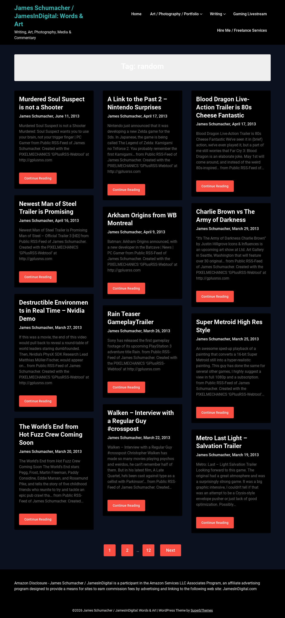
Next (170, 550)
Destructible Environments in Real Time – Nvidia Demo (53, 310)
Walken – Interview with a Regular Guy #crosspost (140, 421)
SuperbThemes (202, 610)
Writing (216, 14)
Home (136, 14)
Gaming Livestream (250, 14)
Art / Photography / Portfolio (174, 14)
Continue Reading (37, 178)
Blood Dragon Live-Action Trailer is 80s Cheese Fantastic (224, 107)
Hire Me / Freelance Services (242, 30)
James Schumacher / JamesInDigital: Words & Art (48, 16)
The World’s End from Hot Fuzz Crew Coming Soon (50, 434)
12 (148, 550)
